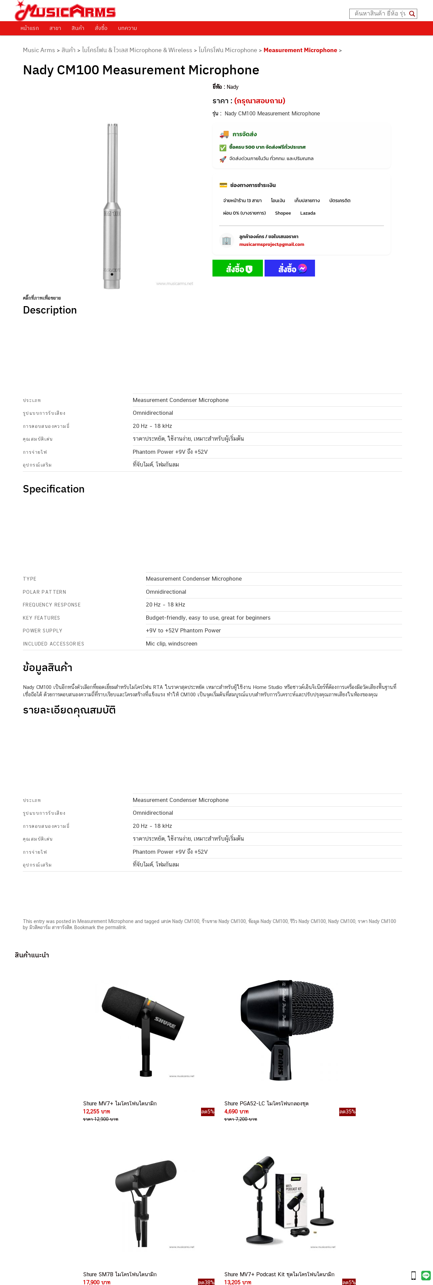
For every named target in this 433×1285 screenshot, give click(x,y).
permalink (115, 927)
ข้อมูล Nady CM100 (268, 921)
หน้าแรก (30, 28)
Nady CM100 (341, 921)
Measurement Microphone (300, 50)
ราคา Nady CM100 (377, 921)
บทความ (127, 28)
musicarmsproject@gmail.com (271, 244)
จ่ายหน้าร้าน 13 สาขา (242, 200)
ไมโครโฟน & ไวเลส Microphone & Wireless (137, 50)
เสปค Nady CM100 (180, 921)
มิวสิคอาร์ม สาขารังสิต (50, 927)
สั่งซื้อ (101, 28)
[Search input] (380, 14)
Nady (233, 87)
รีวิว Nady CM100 (308, 921)
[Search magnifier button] (412, 14)
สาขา (55, 28)
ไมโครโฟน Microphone (228, 50)
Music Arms (39, 50)
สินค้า (78, 28)
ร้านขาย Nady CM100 (224, 921)
